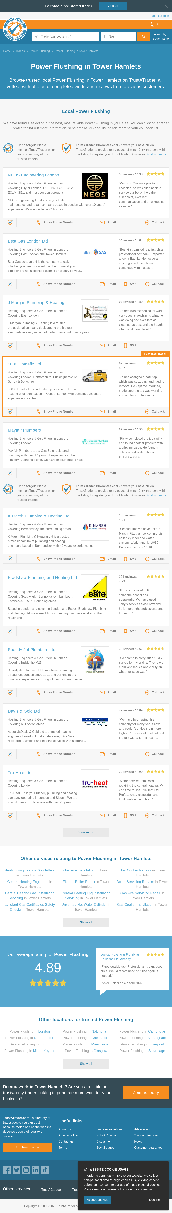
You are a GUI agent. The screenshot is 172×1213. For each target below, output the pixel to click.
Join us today (146, 1092)
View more (86, 832)
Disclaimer (103, 1141)
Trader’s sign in (159, 15)
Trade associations (109, 1129)
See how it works (28, 1147)
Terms (63, 1147)
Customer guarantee (148, 1147)
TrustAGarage (51, 1189)
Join (113, 5)
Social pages (105, 1147)
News (138, 1141)
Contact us (66, 1141)
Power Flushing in (30, 1031)
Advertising (142, 1129)
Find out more (156, 154)
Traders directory (146, 1135)
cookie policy (116, 1189)
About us (65, 1129)
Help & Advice (106, 1135)
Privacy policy (68, 1135)
